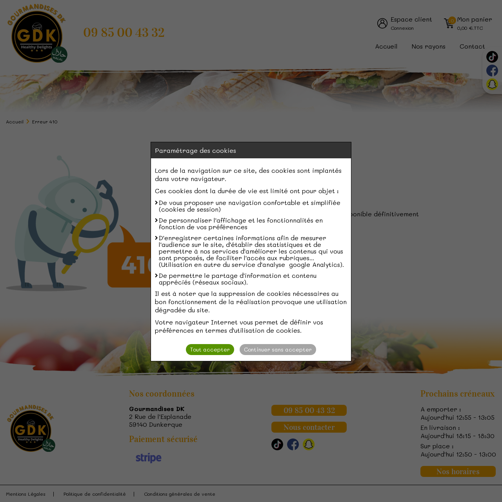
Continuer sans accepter (278, 349)
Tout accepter (210, 349)
